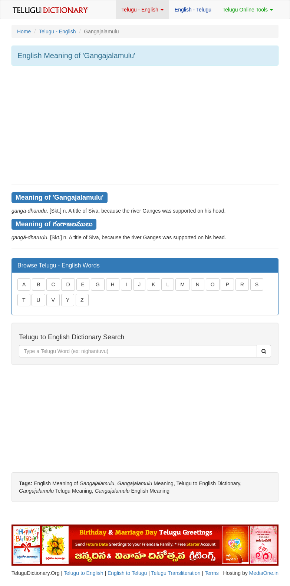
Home (24, 31)
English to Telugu (127, 573)
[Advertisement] (145, 125)
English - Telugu (193, 10)
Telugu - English (142, 10)
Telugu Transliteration (175, 573)
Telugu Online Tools (248, 10)
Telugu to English (83, 573)
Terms (212, 573)
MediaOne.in (264, 573)
